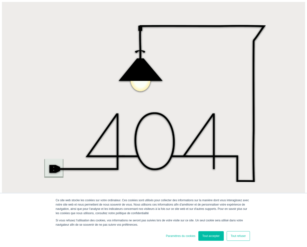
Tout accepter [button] (211, 236)
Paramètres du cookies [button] (180, 236)
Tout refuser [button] (238, 236)
